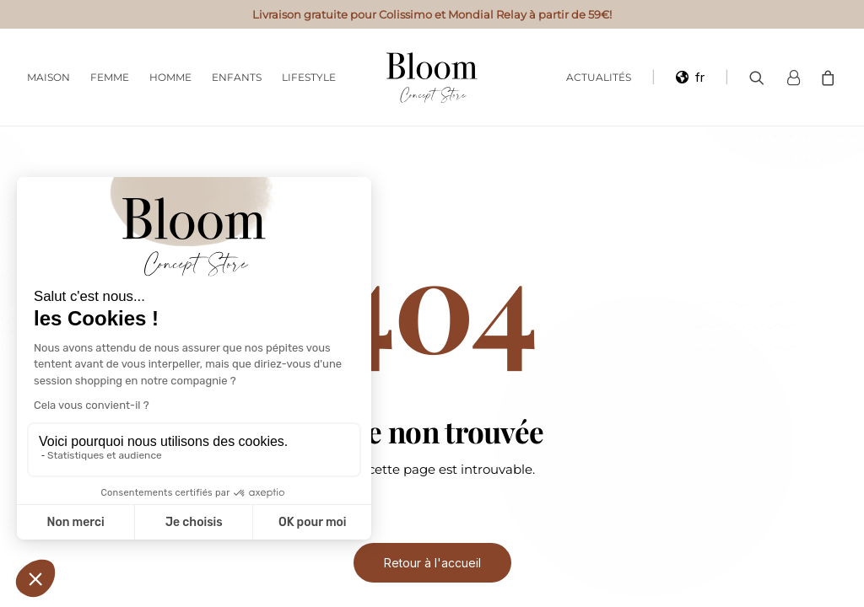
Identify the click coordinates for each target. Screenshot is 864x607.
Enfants (237, 77)
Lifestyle (309, 77)
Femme (109, 77)
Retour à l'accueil (432, 563)
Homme (170, 77)
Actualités (598, 77)
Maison (48, 77)
